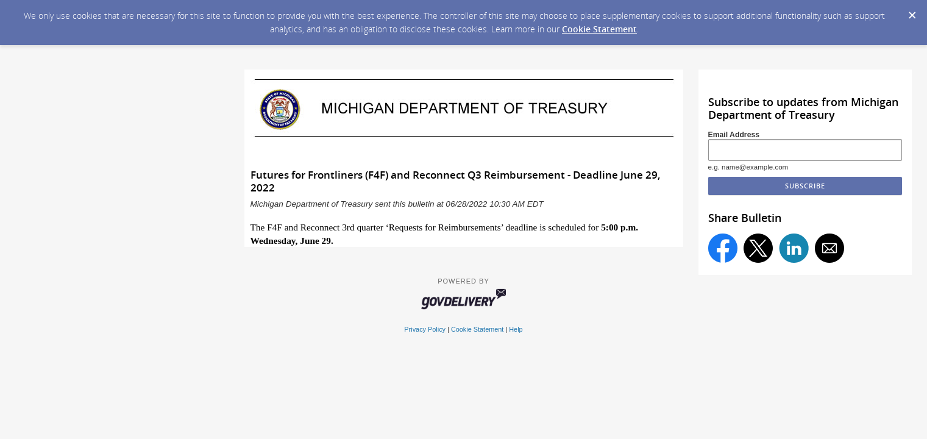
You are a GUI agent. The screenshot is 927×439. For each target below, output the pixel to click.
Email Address (734, 134)
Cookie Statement (599, 29)
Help (515, 329)
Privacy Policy (425, 329)
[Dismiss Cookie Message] (912, 11)
